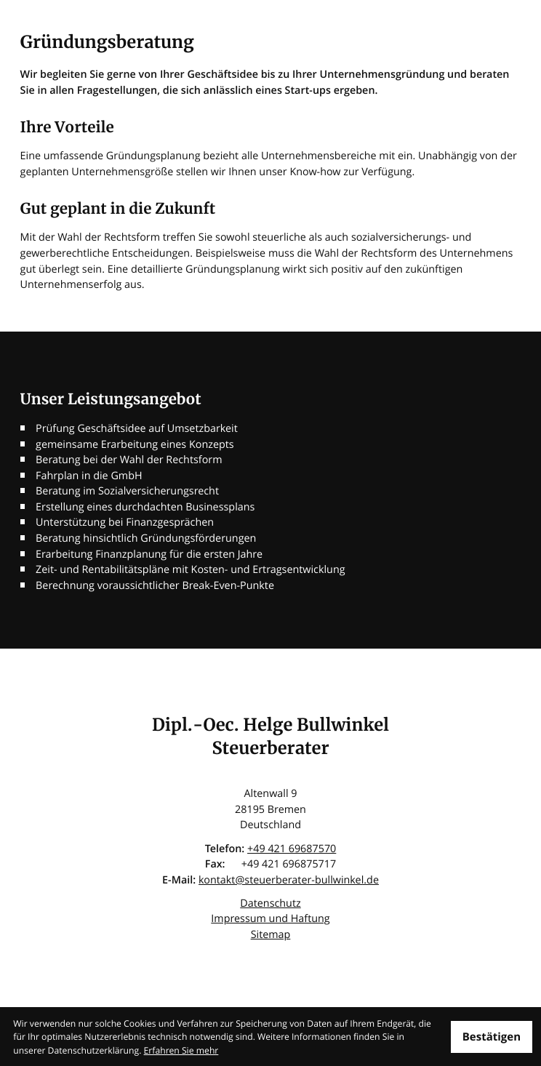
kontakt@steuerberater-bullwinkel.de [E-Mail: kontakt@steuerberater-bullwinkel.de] (289, 880)
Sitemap (271, 935)
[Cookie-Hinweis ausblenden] (491, 1037)
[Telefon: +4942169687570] (291, 849)
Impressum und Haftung (270, 919)
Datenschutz (270, 903)
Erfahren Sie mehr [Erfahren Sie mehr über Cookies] (181, 1050)
